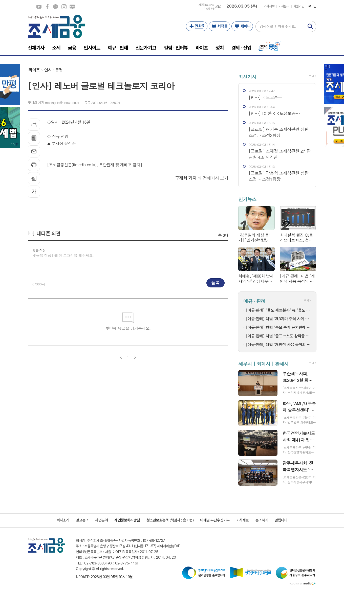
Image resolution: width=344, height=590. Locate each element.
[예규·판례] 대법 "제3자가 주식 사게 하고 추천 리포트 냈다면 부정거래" (278, 318)
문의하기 (261, 520)
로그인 (312, 6)
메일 (34, 151)
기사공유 (34, 125)
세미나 (242, 26)
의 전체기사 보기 (201, 178)
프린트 (34, 165)
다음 (135, 357)
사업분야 (101, 520)
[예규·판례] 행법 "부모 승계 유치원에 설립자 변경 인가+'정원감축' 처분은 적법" (278, 327)
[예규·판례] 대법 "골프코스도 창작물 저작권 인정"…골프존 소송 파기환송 (278, 335)
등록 (215, 283)
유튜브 (39, 7)
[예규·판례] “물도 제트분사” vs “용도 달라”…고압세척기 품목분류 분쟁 (278, 310)
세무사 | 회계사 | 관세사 (263, 363)
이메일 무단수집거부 (215, 520)
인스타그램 (64, 7)
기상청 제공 (209, 8)
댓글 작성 (39, 250)
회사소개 (63, 520)
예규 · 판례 (254, 301)
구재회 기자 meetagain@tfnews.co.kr (53, 102)
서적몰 (219, 26)
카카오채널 (55, 7)
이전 (121, 357)
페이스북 (47, 7)
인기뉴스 (247, 199)
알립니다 (281, 520)
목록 (34, 138)
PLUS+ (196, 26)
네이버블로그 (72, 7)
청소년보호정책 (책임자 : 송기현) (170, 520)
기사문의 (283, 6)
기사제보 (269, 6)
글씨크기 (34, 192)
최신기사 (247, 76)
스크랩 (34, 178)
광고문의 (82, 520)
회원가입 (298, 6)
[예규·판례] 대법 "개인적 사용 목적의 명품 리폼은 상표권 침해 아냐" (278, 344)
